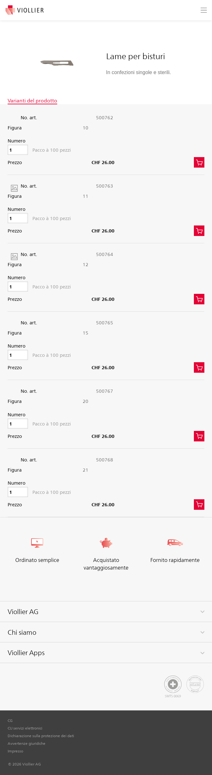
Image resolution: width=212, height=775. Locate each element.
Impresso (15, 750)
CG (10, 720)
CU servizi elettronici (25, 727)
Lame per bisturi (135, 55)
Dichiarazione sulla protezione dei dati (41, 735)
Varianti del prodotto (32, 100)
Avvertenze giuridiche (26, 743)
